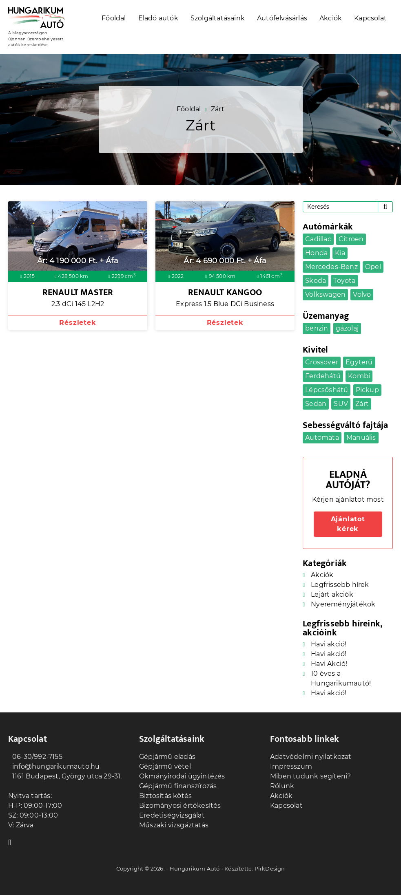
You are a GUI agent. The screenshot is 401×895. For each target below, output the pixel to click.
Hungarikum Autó (195, 868)
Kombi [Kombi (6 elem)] (359, 376)
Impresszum (291, 766)
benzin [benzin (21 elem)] (316, 328)
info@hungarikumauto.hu (54, 766)
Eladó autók (158, 18)
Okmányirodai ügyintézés (182, 776)
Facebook (12, 842)
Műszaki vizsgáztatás (173, 825)
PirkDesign (270, 868)
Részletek (77, 322)
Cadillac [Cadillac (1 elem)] (318, 239)
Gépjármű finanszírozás (178, 786)
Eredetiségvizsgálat (172, 815)
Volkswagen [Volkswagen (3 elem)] (325, 294)
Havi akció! (328, 644)
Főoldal (114, 18)
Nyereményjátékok (343, 604)
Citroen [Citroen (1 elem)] (351, 239)
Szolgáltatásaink (218, 18)
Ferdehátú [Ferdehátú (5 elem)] (323, 376)
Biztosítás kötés (165, 796)
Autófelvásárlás (282, 18)
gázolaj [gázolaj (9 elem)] (347, 328)
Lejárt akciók (332, 594)
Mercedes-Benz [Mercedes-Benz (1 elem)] (331, 267)
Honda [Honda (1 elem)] (316, 253)
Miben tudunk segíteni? (310, 776)
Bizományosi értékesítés (180, 805)
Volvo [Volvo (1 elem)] (362, 294)
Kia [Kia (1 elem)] (340, 253)
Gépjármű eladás (167, 757)
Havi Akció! (329, 664)
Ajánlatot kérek (348, 524)
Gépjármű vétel (165, 766)
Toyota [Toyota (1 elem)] (344, 280)
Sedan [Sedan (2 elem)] (315, 404)
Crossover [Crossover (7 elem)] (321, 362)
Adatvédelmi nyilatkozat (311, 757)
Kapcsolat (370, 18)
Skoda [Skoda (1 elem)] (315, 280)
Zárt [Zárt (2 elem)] (362, 404)
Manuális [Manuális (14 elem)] (361, 437)
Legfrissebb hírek (340, 585)
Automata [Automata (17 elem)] (322, 437)
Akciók (330, 18)
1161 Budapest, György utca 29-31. (65, 776)
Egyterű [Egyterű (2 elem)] (359, 362)
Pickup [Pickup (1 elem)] (367, 390)
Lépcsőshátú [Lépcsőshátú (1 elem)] (326, 390)
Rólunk (282, 786)
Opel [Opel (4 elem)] (373, 267)
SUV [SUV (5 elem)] (341, 404)
